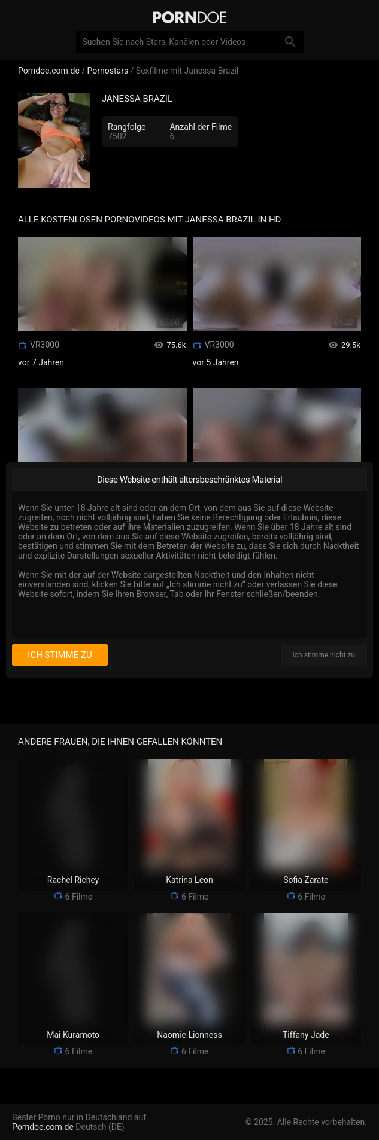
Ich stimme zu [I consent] (60, 655)
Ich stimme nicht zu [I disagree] (324, 655)
